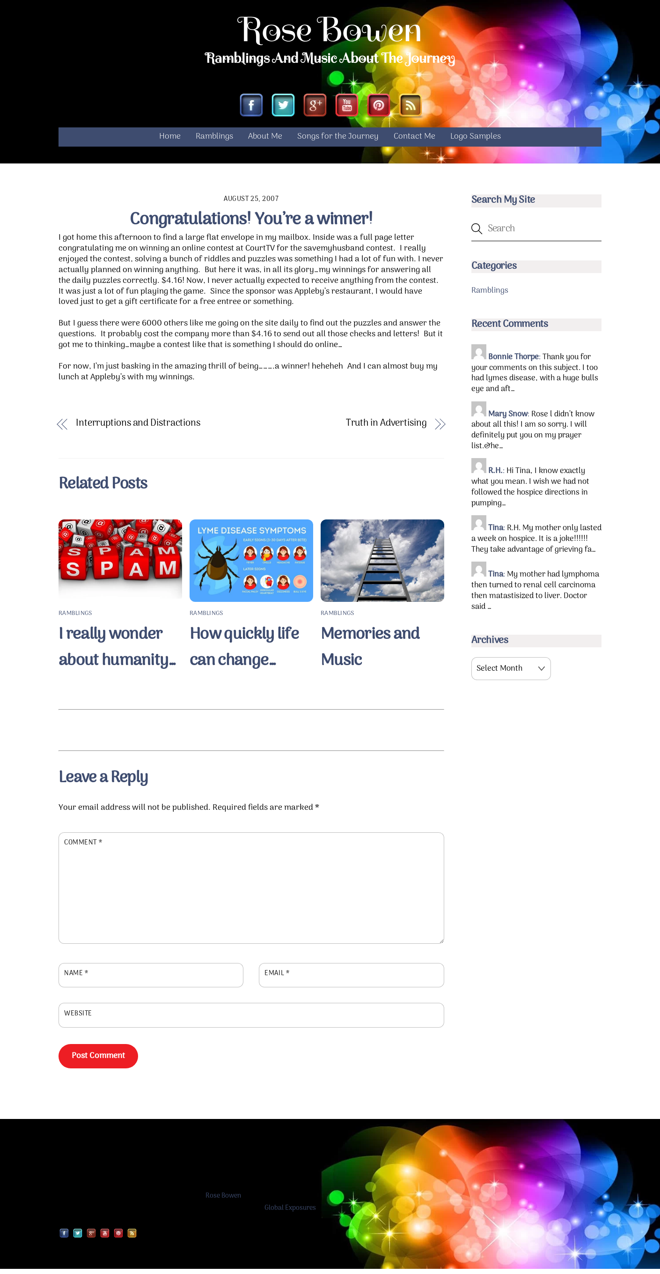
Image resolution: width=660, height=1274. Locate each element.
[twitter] (283, 111)
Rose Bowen (223, 1201)
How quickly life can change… (244, 652)
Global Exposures (290, 1213)
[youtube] (347, 111)
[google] (315, 111)
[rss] (410, 111)
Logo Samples (475, 141)
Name (76, 979)
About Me (265, 141)
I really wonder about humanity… (117, 652)
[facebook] (251, 111)
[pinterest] (379, 111)
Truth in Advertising (386, 428)
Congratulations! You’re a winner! (251, 225)
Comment (83, 848)
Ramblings (214, 141)
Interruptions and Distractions (138, 428)
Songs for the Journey (338, 141)
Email (276, 979)
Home (170, 141)
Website (78, 1019)
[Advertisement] (251, 733)
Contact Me (414, 141)
